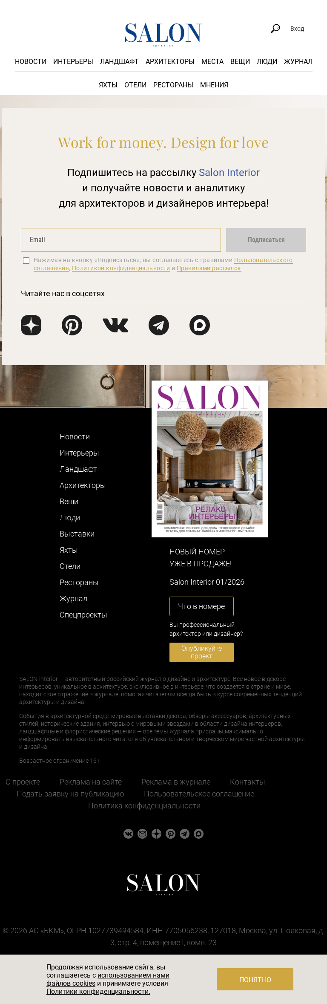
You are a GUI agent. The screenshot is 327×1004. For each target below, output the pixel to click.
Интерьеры (73, 62)
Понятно (255, 980)
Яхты (108, 85)
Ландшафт (119, 62)
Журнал (298, 62)
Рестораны (173, 85)
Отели (135, 85)
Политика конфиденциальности (144, 805)
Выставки (77, 533)
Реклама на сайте (91, 781)
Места (212, 62)
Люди (267, 62)
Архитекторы (170, 62)
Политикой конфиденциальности (121, 268)
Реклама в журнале (175, 781)
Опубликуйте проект (201, 652)
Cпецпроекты (83, 614)
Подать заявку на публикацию (70, 793)
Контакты (247, 781)
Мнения (214, 85)
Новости (30, 62)
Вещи (240, 62)
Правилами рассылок (209, 268)
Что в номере (201, 606)
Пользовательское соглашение (199, 793)
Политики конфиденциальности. (98, 991)
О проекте (23, 781)
